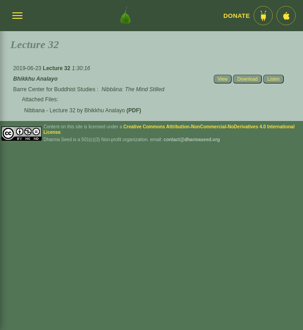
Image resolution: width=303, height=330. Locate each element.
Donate (236, 15)
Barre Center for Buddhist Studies (54, 89)
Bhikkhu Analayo (35, 79)
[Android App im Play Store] (263, 15)
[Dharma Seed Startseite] (125, 16)
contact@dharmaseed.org (191, 139)
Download (247, 79)
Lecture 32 (57, 68)
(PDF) (133, 110)
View (223, 79)
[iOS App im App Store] (286, 15)
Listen (273, 79)
